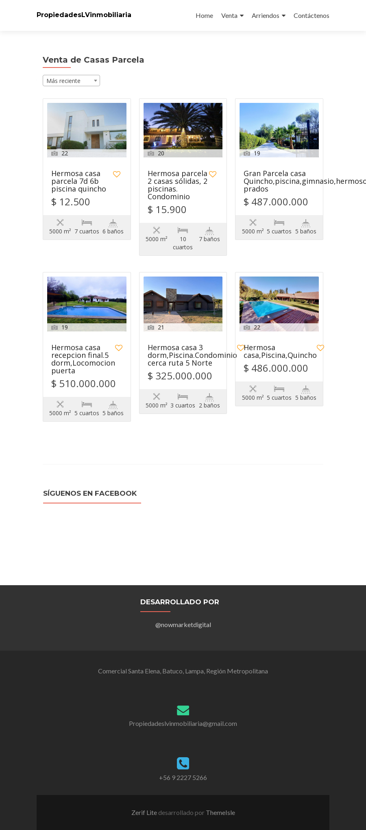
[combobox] (71, 80)
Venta (229, 15)
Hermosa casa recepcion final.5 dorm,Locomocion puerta (83, 359)
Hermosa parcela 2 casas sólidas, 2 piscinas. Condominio (177, 185)
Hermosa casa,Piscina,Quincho (280, 352)
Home (204, 15)
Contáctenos (311, 15)
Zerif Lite (144, 812)
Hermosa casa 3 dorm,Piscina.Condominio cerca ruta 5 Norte (192, 356)
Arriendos (265, 15)
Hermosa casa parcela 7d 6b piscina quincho (78, 182)
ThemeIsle (220, 812)
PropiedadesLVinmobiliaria (84, 15)
